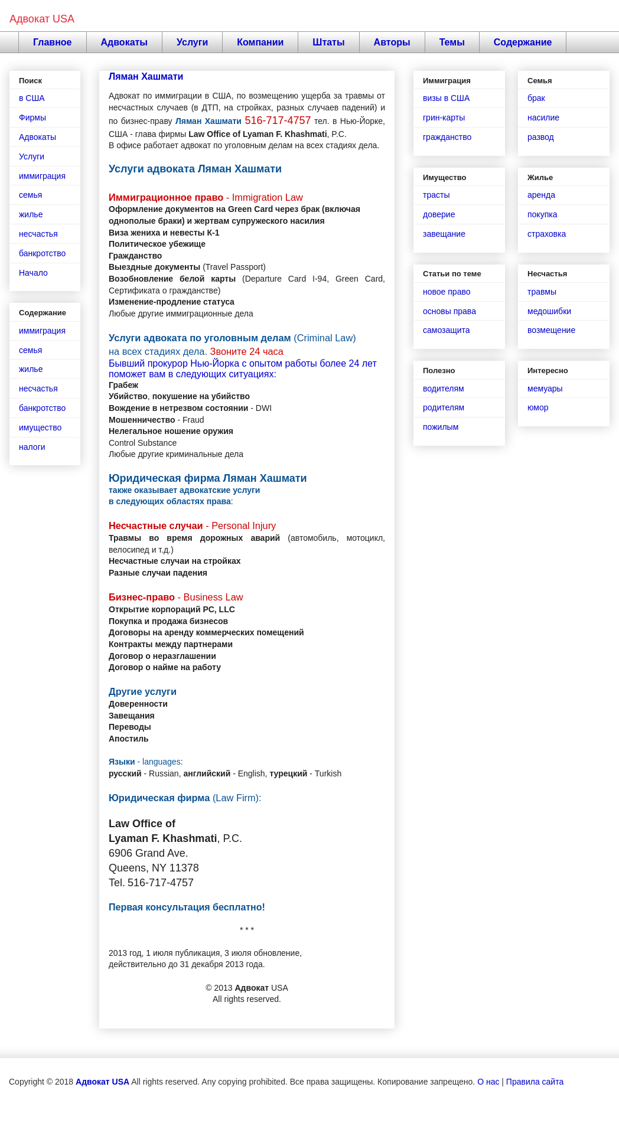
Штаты (328, 42)
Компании (260, 42)
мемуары (545, 388)
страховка (546, 234)
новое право (446, 291)
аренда (541, 195)
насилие (543, 117)
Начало (33, 273)
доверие (439, 214)
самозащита (446, 330)
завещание (444, 234)
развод (540, 137)
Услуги (192, 42)
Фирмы (32, 117)
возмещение (551, 330)
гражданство (447, 137)
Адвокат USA (41, 19)
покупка (542, 214)
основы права (449, 311)
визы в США (446, 98)
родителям (443, 407)
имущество (40, 427)
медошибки (549, 311)
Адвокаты (124, 42)
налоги (32, 447)
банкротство (42, 253)
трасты (436, 195)
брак (536, 98)
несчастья (38, 234)
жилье (31, 214)
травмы (541, 291)
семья (30, 195)
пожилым (440, 427)
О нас (488, 1081)
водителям (443, 388)
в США (32, 98)
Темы (452, 42)
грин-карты (444, 117)
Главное (52, 42)
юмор (538, 407)
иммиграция (42, 176)
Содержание (523, 42)
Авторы (392, 42)
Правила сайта (534, 1081)
